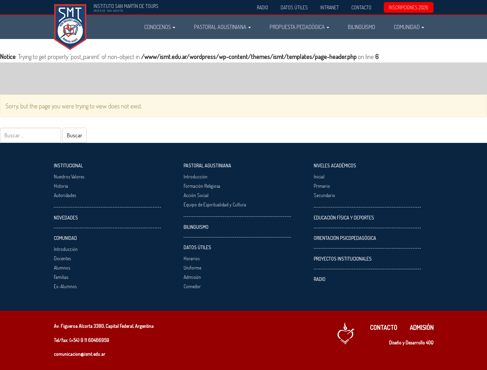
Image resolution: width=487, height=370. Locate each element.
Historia (61, 186)
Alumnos (62, 268)
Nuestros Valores (69, 176)
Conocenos (159, 26)
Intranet (329, 7)
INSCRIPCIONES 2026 (408, 7)
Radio (262, 7)
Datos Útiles (294, 7)
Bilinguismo (196, 227)
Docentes (62, 258)
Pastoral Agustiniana (222, 26)
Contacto (361, 7)
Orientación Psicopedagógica (345, 238)
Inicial (319, 176)
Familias (61, 277)
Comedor (192, 286)
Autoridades (65, 195)
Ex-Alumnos (65, 286)
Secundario (324, 195)
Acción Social (196, 195)
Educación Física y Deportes (344, 218)
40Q (430, 342)
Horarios (191, 258)
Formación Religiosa (202, 186)
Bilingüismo (361, 26)
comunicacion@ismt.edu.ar (79, 354)
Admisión (192, 277)
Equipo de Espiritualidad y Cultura (215, 204)
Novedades (66, 218)
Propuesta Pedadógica (299, 26)
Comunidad (409, 26)
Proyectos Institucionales (343, 259)
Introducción (66, 249)
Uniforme (192, 268)
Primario (322, 186)
